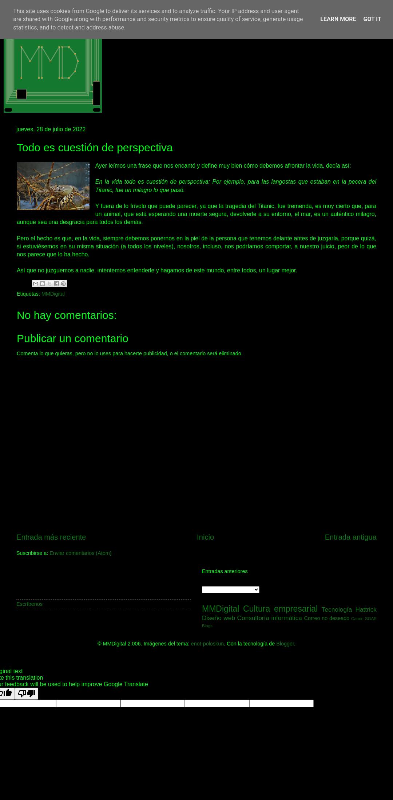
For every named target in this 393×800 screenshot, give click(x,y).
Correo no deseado (327, 618)
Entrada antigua (351, 537)
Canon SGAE (364, 618)
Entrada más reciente (51, 537)
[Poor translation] (26, 694)
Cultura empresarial (280, 608)
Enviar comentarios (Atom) (80, 553)
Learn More (338, 19)
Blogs (207, 626)
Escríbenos (29, 604)
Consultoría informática (269, 617)
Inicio (205, 537)
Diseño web (218, 617)
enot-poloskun (207, 644)
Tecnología (337, 609)
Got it (372, 19)
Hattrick (366, 609)
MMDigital (53, 294)
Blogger (285, 644)
